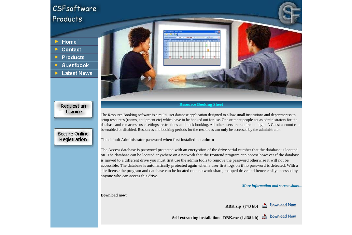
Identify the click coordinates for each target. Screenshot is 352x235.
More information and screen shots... (272, 185)
